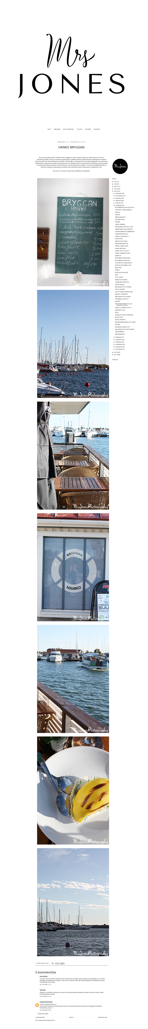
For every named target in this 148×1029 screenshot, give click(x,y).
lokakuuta (118, 198)
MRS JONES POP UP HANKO (123, 296)
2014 (115, 189)
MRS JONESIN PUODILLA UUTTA (124, 227)
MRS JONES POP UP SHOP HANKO (124, 329)
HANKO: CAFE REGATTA (122, 236)
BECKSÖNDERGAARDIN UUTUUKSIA (125, 322)
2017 (115, 181)
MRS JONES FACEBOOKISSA (122, 258)
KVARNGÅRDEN (119, 332)
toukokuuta (118, 339)
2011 (115, 355)
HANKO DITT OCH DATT (122, 251)
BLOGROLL (97, 129)
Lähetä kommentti (43, 1014)
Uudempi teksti (40, 1017)
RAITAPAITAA (119, 239)
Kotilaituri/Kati (44, 1002)
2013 (115, 191)
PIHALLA (117, 212)
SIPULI (117, 312)
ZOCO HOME (119, 277)
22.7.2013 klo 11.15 (45, 984)
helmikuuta (118, 347)
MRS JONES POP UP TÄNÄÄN (123, 287)
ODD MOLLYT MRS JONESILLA (123, 210)
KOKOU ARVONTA (120, 320)
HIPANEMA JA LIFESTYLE (121, 299)
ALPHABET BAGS (120, 219)
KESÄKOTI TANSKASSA (121, 294)
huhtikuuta (118, 342)
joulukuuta (118, 193)
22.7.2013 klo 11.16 (45, 996)
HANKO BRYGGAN (120, 248)
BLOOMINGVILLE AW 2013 (122, 260)
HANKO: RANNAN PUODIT (122, 253)
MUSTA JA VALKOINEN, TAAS (123, 265)
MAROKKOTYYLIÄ (120, 310)
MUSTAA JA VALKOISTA (121, 272)
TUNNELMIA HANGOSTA (122, 282)
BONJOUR (118, 256)
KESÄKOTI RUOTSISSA (121, 241)
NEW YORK (118, 268)
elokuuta (118, 203)
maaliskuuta (119, 344)
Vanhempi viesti (102, 1017)
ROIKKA (117, 270)
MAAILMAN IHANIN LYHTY (122, 327)
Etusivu (71, 1017)
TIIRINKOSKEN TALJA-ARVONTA (124, 229)
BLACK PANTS (119, 317)
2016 (115, 184)
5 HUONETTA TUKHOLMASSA (123, 263)
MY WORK (88, 129)
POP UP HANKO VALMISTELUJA (124, 292)
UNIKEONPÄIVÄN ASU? (121, 234)
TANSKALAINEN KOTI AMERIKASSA (124, 231)
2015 (115, 186)
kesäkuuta (118, 337)
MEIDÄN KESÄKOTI (120, 217)
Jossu (41, 976)
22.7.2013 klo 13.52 (45, 1010)
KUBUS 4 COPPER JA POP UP (123, 307)
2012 (115, 352)
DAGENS (117, 222)
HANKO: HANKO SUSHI (121, 246)
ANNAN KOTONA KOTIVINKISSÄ (124, 315)
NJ (40, 990)
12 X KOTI (79, 129)
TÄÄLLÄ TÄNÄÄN (120, 289)
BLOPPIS (117, 215)
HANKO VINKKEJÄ (120, 224)
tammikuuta (119, 349)
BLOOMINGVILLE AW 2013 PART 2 (124, 207)
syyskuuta (118, 200)
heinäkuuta (118, 205)
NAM (116, 275)
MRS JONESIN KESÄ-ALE (121, 243)
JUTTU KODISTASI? (68, 129)
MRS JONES (57, 129)
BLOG (49, 129)
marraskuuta (119, 196)
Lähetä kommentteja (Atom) (47, 1020)
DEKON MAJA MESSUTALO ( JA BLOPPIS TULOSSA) (123, 304)
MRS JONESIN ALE (120, 334)
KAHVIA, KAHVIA (119, 284)
